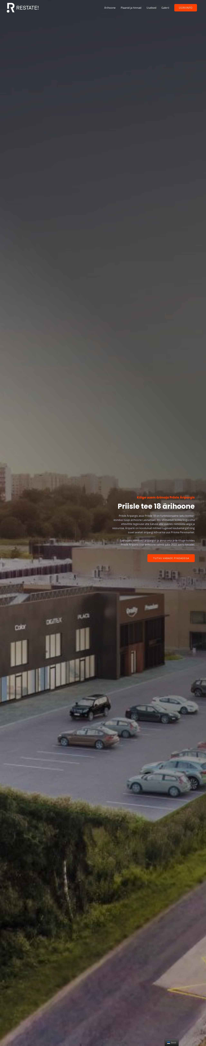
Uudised (151, 7)
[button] (171, 558)
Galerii (165, 7)
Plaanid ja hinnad (131, 7)
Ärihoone (110, 7)
